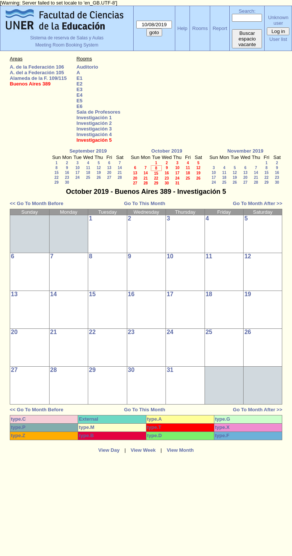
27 (109, 177)
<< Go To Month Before (36, 203)
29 (56, 182)
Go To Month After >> (257, 203)
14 (119, 168)
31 (177, 183)
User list (278, 39)
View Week (143, 450)
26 (98, 177)
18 (88, 173)
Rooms (200, 28)
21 (119, 173)
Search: (247, 11)
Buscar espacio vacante (247, 38)
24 (77, 177)
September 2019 (88, 151)
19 (98, 173)
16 (67, 173)
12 (98, 168)
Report (219, 28)
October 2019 (166, 151)
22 (56, 177)
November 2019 (245, 151)
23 (67, 177)
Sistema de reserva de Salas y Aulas (66, 37)
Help (183, 28)
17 (77, 173)
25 (88, 177)
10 (77, 168)
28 (119, 177)
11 (88, 168)
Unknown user (278, 20)
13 (109, 168)
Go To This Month (145, 203)
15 (56, 173)
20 (109, 173)
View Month (180, 450)
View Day (109, 450)
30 (67, 182)
